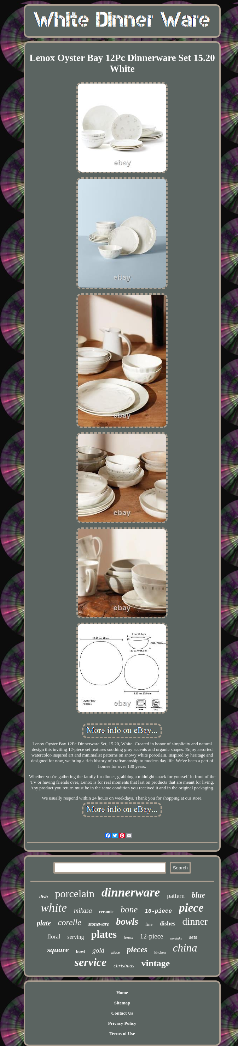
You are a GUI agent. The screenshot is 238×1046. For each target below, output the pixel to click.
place (115, 952)
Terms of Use (122, 1033)
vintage (155, 963)
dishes (167, 923)
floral (53, 936)
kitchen (160, 952)
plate (44, 923)
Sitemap (122, 1002)
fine (148, 924)
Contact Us (122, 1013)
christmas (124, 965)
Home (122, 992)
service (91, 962)
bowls (127, 921)
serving (75, 937)
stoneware (98, 924)
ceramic (106, 911)
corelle (69, 922)
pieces (137, 949)
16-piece (158, 911)
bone (129, 909)
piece (191, 907)
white (54, 907)
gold (98, 950)
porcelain (74, 893)
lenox (128, 937)
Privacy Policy (122, 1023)
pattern (176, 895)
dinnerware (130, 892)
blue (198, 895)
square (58, 949)
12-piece (151, 936)
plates (104, 934)
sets (193, 937)
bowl (81, 951)
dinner (195, 921)
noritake (176, 938)
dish (43, 896)
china (185, 948)
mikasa (83, 910)
